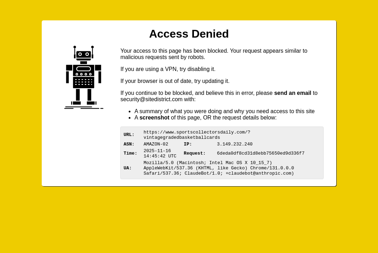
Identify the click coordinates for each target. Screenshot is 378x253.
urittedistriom (151, 99)
